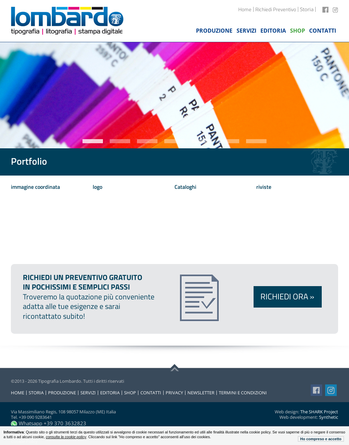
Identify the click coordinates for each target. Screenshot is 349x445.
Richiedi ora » (287, 296)
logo (97, 187)
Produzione (62, 393)
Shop (130, 393)
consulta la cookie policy (66, 437)
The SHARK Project (319, 412)
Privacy (174, 393)
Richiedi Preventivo (275, 9)
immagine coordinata (35, 187)
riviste (263, 187)
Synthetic (328, 417)
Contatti (150, 393)
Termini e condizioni (243, 393)
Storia (36, 393)
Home (245, 9)
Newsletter (200, 393)
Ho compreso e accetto (321, 439)
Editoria (110, 393)
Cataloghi (185, 187)
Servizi (88, 393)
